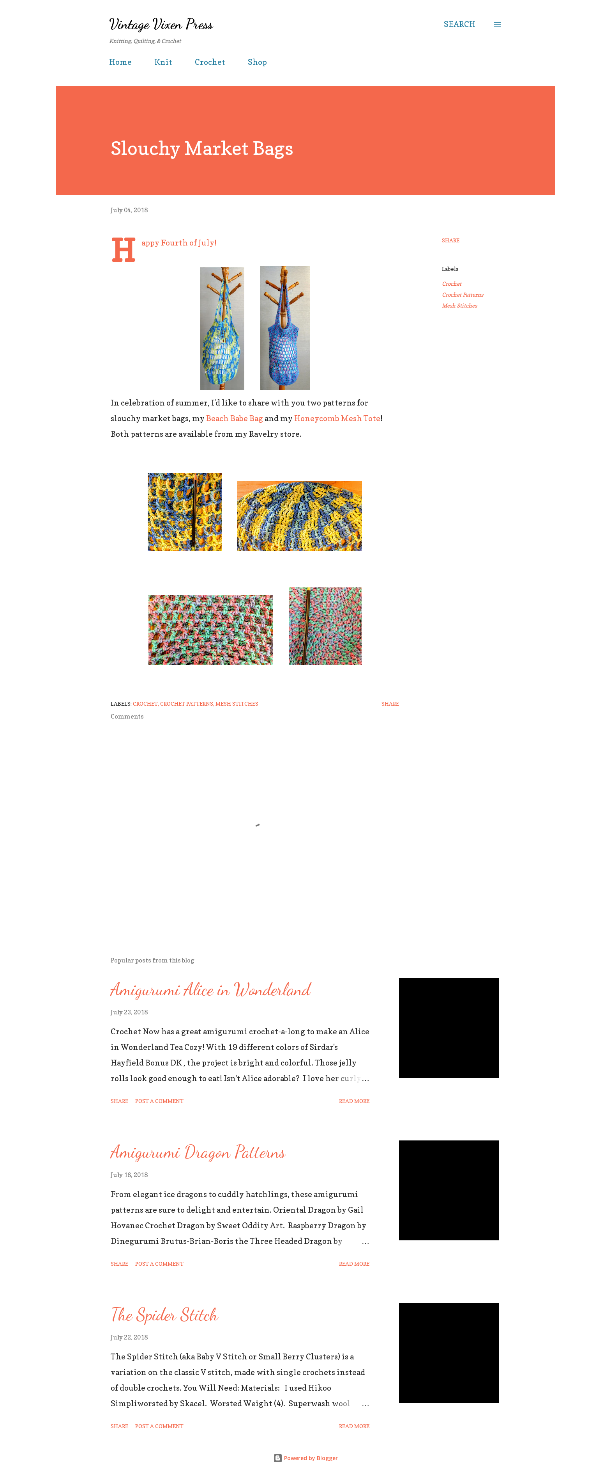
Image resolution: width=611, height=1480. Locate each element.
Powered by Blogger (305, 1458)
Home (120, 62)
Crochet (210, 62)
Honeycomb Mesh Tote (337, 418)
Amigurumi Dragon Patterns (198, 1152)
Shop (257, 62)
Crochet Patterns (462, 294)
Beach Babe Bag (234, 418)
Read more (354, 1101)
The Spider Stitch (164, 1314)
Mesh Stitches (459, 305)
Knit (163, 62)
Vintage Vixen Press (161, 24)
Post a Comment (159, 1101)
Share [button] (450, 240)
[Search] (459, 24)
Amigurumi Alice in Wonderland (210, 989)
